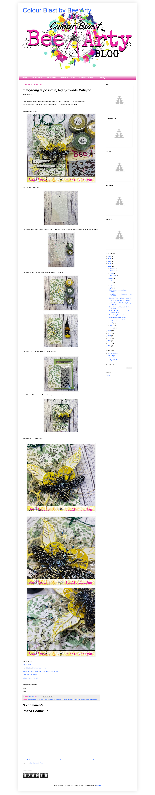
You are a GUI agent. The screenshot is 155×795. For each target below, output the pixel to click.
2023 (109, 263)
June (111, 283)
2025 (109, 258)
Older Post (96, 760)
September (112, 275)
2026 (109, 256)
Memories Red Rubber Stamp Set (64, 699)
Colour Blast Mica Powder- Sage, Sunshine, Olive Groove (40, 671)
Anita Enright (111, 355)
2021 (109, 331)
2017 (109, 341)
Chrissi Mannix (112, 358)
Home (24, 78)
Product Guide (67, 78)
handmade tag (51, 699)
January (111, 328)
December (112, 268)
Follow (108, 375)
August (111, 278)
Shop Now (37, 78)
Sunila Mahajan (93, 699)
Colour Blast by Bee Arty (57, 10)
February (112, 325)
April (110, 288)
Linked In (28, 668)
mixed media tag (85, 699)
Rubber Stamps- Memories (31, 678)
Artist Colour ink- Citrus (30, 674)
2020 (109, 333)
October (111, 273)
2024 (109, 261)
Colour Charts (86, 78)
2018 (109, 338)
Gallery (101, 78)
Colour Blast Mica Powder (34, 699)
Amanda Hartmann (113, 353)
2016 (109, 343)
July (110, 280)
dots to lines (44, 699)
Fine (33, 668)
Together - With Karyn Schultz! (117, 317)
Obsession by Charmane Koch (117, 315)
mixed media (76, 699)
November (112, 270)
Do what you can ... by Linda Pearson (119, 300)
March (111, 323)
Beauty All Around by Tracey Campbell (120, 298)
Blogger (98, 785)
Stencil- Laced (27, 664)
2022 (109, 266)
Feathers (38, 668)
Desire (44, 668)
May (110, 285)
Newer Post (26, 760)
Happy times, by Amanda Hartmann (119, 320)
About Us (51, 78)
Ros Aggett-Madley (113, 360)
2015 (109, 346)
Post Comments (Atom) (37, 763)
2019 (109, 336)
